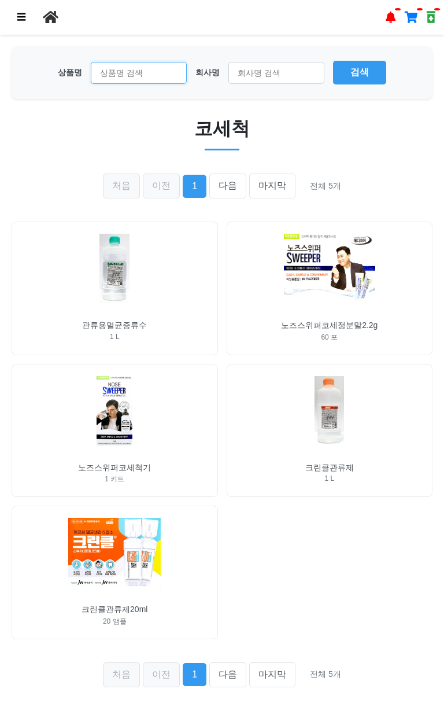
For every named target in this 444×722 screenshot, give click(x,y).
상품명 (70, 72)
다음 (228, 185)
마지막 (272, 185)
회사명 (207, 72)
